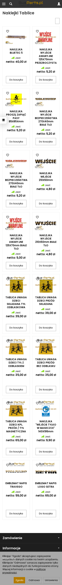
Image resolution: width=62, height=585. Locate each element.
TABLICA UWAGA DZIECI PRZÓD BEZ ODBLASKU (46, 363)
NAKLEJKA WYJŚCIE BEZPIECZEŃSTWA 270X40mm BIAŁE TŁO (46, 118)
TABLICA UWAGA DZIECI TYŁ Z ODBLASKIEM (16, 363)
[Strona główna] (31, 4)
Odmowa (34, 580)
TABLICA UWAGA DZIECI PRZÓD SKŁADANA (46, 301)
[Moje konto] (59, 4)
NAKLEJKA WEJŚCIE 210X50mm (46, 177)
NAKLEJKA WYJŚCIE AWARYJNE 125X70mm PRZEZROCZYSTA (46, 56)
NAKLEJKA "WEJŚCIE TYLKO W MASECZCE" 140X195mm (46, 426)
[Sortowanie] (57, 21)
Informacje (31, 548)
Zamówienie (31, 538)
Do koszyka (16, 79)
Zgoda (19, 580)
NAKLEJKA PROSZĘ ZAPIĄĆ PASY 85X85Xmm (16, 116)
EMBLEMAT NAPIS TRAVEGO (16, 485)
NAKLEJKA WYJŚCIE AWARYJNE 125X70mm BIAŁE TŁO (16, 242)
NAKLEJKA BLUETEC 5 (16, 51)
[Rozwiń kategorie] (4, 4)
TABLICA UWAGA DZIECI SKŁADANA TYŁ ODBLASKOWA (16, 302)
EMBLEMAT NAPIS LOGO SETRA (46, 485)
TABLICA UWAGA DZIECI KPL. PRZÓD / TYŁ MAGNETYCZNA (16, 426)
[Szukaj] (11, 4)
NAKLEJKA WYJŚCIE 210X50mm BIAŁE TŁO (46, 240)
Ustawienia (51, 580)
